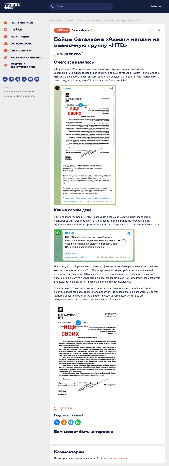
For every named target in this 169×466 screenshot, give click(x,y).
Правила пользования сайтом (18, 91)
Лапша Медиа (80, 30)
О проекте (8, 87)
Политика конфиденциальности (19, 96)
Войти (156, 6)
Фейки (62, 30)
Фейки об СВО (69, 54)
